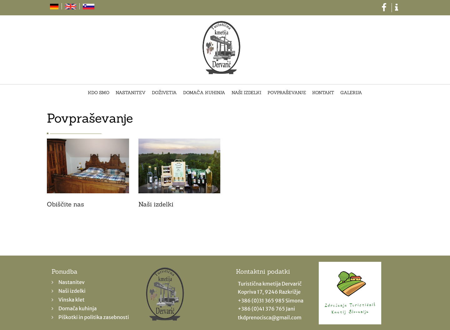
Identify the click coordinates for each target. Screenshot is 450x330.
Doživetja (164, 92)
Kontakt (323, 92)
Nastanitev (131, 92)
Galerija (351, 92)
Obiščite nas (65, 204)
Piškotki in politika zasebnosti (93, 317)
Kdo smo (98, 92)
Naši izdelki (246, 92)
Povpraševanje (287, 92)
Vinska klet (71, 300)
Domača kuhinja (204, 92)
